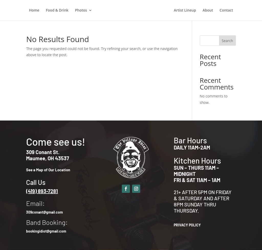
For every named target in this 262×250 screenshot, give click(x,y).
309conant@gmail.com (44, 212)
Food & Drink (57, 10)
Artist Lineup (185, 10)
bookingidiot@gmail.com (46, 231)
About (208, 10)
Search (227, 40)
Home (34, 10)
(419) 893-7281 (42, 191)
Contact (226, 10)
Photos (81, 10)
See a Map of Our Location (48, 169)
